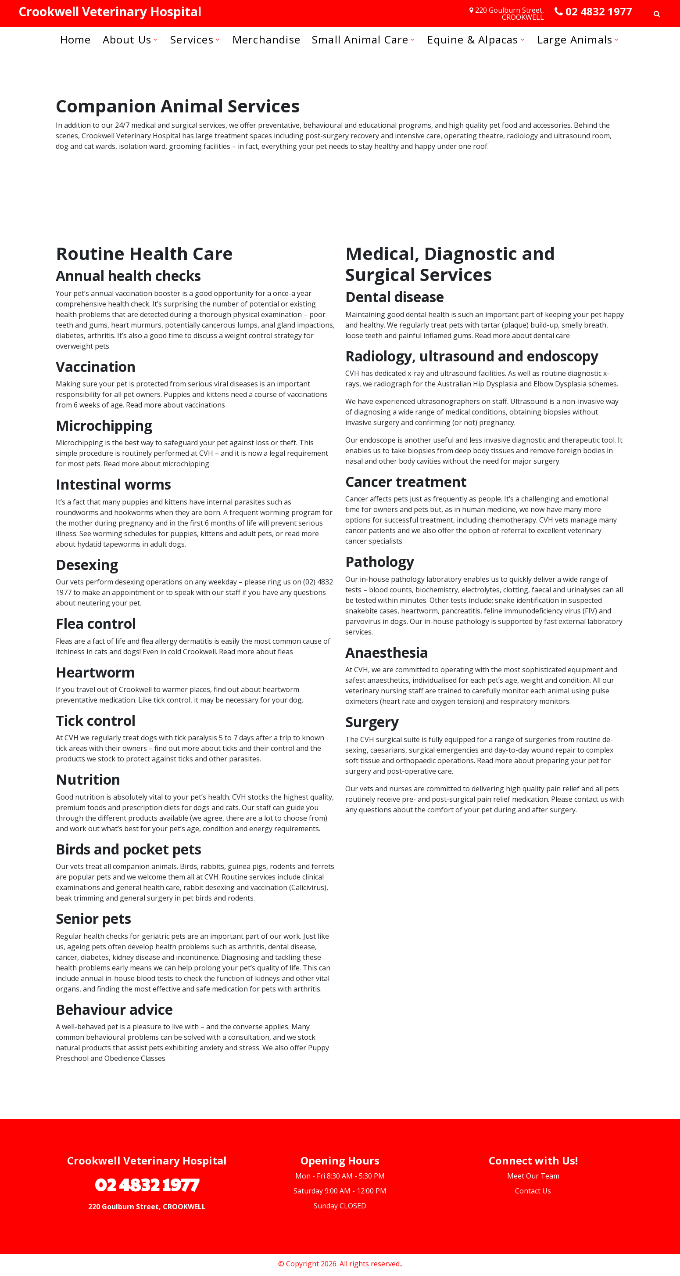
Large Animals (575, 39)
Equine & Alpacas (472, 39)
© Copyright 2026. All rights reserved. (339, 1264)
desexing (129, 582)
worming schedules (125, 533)
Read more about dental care (522, 335)
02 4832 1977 (598, 11)
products (142, 818)
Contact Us (533, 1191)
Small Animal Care (360, 39)
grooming (185, 146)
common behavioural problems (107, 1037)
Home (75, 39)
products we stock (85, 759)
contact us (591, 799)
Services (192, 39)
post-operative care (419, 771)
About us (127, 39)
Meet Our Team (533, 1176)
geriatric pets (164, 936)
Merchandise (267, 39)
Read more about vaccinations (175, 405)
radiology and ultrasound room (558, 136)
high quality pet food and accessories (510, 125)
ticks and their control (258, 748)
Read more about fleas (256, 651)
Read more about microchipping (156, 464)
